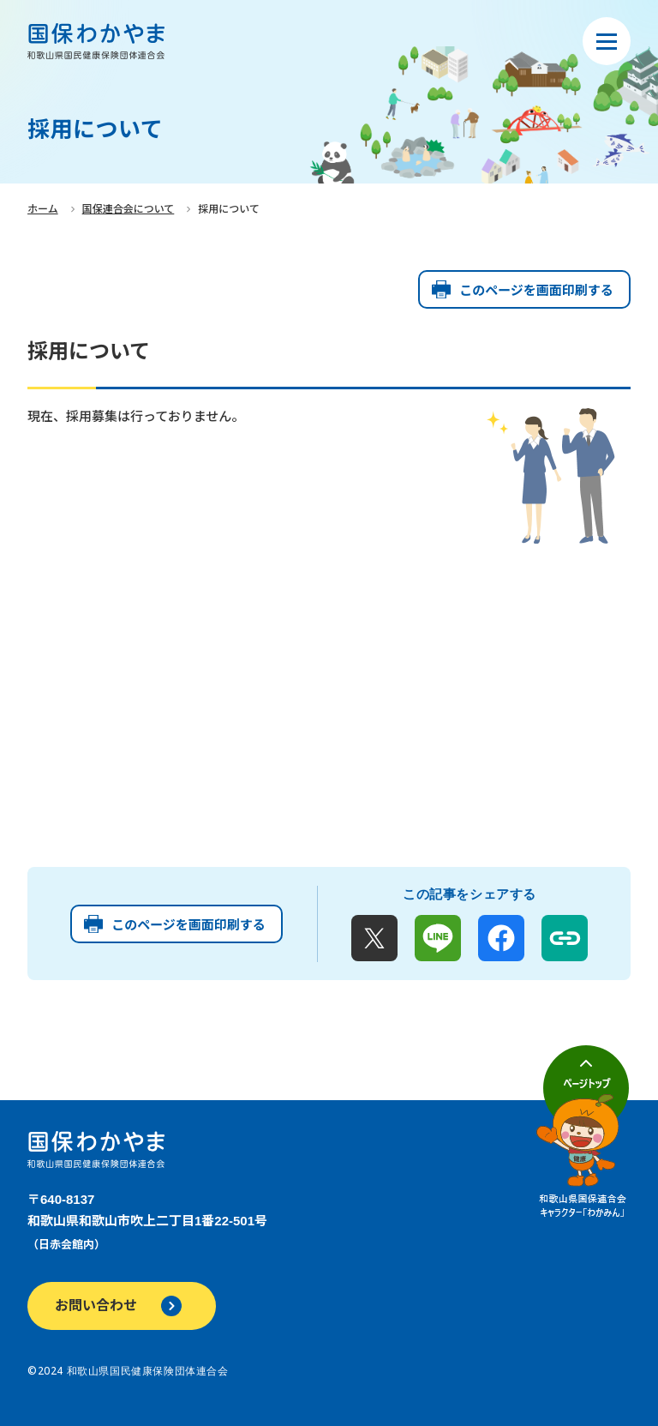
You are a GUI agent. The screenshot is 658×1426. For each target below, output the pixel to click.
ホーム (42, 209)
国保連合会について (128, 209)
